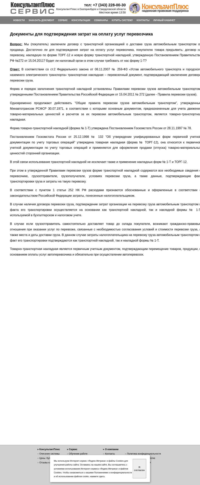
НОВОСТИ (19, 20)
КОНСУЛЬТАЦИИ (81, 20)
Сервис (73, 449)
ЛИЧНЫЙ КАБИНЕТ (164, 20)
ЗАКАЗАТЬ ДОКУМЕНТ (41, 20)
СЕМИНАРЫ (101, 20)
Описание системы (49, 453)
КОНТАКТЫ (143, 20)
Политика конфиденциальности (144, 453)
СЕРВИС (63, 20)
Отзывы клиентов (48, 462)
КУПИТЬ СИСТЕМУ (122, 20)
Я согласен (139, 469)
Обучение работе (78, 453)
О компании (112, 449)
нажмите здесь (97, 476)
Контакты (110, 453)
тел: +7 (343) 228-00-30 (105, 5)
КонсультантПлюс (49, 449)
